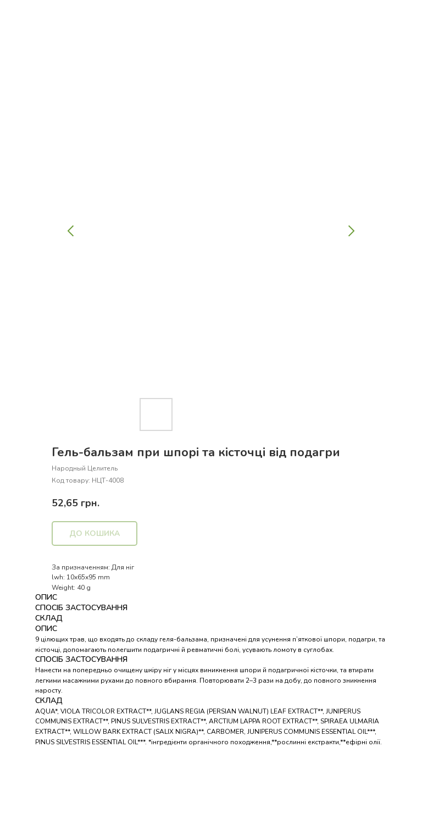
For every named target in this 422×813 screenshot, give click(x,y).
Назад (29, 16)
